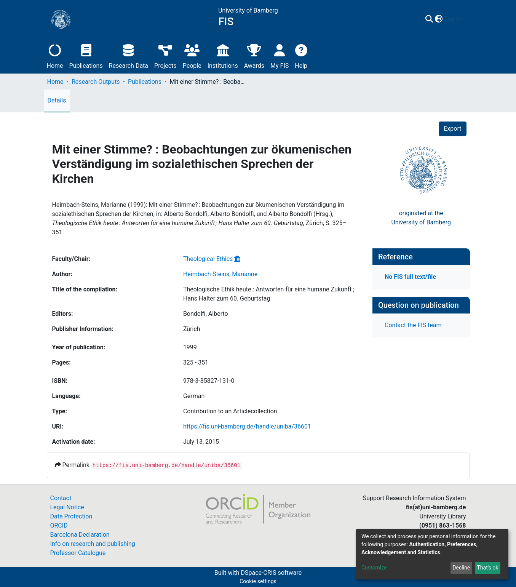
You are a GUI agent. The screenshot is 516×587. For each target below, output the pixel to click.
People (192, 55)
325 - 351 (195, 362)
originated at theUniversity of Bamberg (421, 218)
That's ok (487, 568)
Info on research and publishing (92, 543)
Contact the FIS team (413, 325)
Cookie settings (258, 581)
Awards (254, 55)
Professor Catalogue (78, 553)
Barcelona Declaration (80, 534)
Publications (86, 55)
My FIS (279, 55)
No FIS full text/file (410, 276)
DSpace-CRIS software (271, 572)
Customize (374, 568)
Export (452, 128)
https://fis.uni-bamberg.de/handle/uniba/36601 (247, 426)
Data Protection (71, 516)
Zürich (191, 329)
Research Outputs (96, 81)
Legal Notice (67, 507)
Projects (165, 55)
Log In (452, 19)
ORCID (59, 525)
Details (57, 100)
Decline (461, 568)
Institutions (223, 55)
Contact (61, 498)
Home (55, 55)
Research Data (128, 55)
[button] (439, 19)
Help (301, 55)
